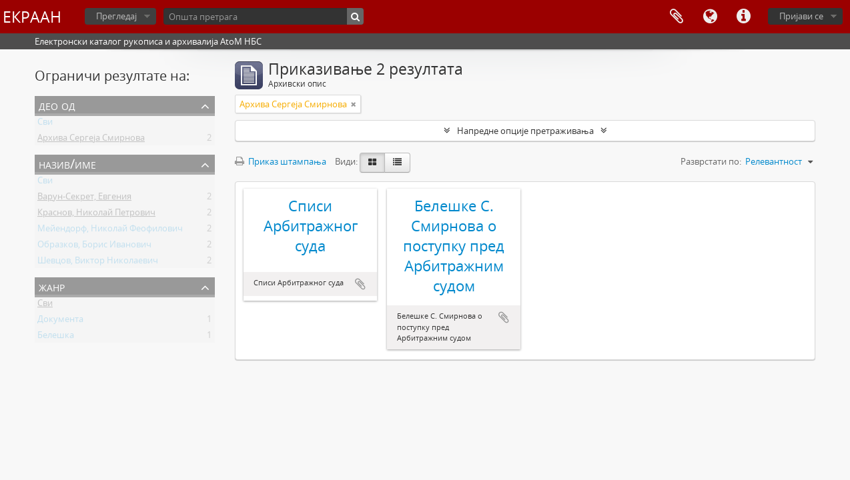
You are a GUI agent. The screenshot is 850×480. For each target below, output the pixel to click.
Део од (57, 105)
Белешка (55, 337)
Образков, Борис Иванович (94, 247)
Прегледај (116, 16)
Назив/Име (67, 164)
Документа (60, 321)
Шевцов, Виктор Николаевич (97, 263)
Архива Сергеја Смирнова (91, 140)
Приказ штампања (280, 161)
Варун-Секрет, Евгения (84, 199)
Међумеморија (676, 16)
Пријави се (801, 16)
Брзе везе (743, 16)
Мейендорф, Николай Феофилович (110, 231)
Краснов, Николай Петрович (96, 215)
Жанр (52, 286)
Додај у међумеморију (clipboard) (360, 284)
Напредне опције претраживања (525, 131)
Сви (45, 124)
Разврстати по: (711, 161)
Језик (710, 16)
